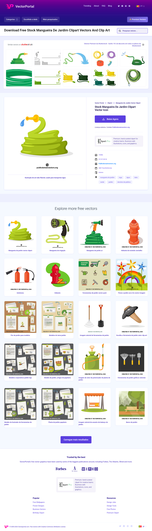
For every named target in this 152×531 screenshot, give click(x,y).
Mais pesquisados (50, 19)
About (96, 6)
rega (120, 177)
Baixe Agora (110, 119)
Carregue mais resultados (76, 439)
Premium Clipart (113, 513)
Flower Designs (38, 506)
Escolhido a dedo (30, 19)
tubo (136, 177)
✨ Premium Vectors (137, 19)
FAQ (103, 6)
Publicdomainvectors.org (121, 127)
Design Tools (111, 506)
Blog (110, 6)
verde (102, 182)
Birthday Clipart (38, 513)
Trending (87, 6)
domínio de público (124, 182)
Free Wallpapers (39, 502)
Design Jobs (111, 502)
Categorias (12, 19)
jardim (111, 182)
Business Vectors (39, 509)
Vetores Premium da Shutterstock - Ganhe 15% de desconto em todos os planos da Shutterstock (112, 45)
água (128, 177)
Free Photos (111, 509)
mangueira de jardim (107, 177)
